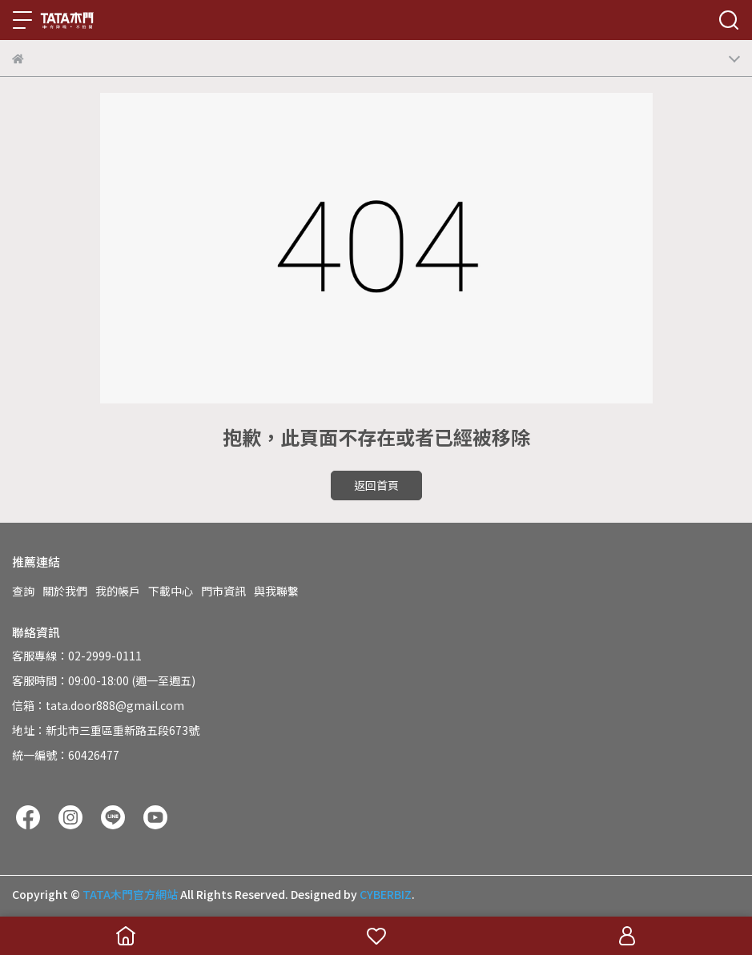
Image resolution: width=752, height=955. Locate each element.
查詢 (23, 591)
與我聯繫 (276, 591)
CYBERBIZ (386, 894)
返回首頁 (376, 485)
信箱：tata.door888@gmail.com (98, 705)
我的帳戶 (117, 591)
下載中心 (170, 591)
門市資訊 (223, 591)
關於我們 (64, 591)
